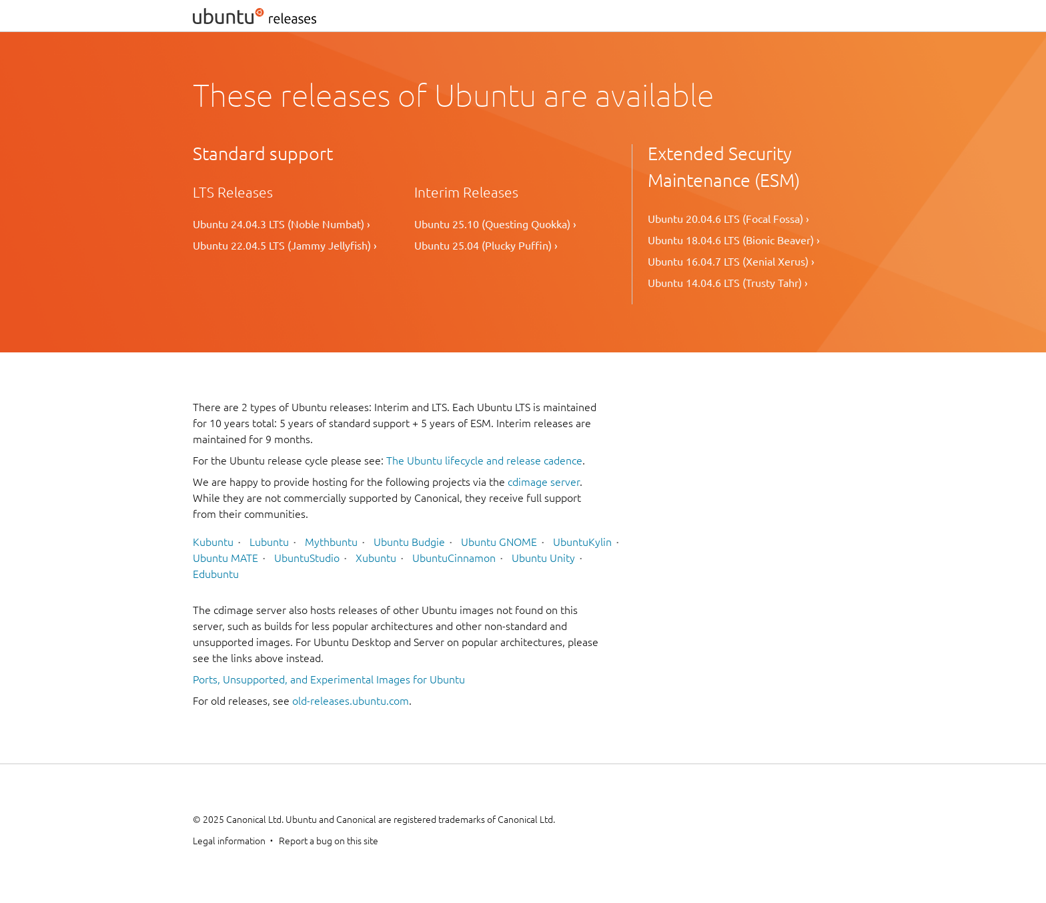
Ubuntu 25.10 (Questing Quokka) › (495, 224)
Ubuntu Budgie (409, 542)
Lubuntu (269, 542)
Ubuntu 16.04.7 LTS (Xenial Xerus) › (731, 262)
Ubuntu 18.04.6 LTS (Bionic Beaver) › (734, 240)
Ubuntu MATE (225, 558)
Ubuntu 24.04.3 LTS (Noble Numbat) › (281, 224)
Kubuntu (213, 542)
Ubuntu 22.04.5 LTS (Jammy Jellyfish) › (285, 246)
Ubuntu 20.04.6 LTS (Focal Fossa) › (728, 219)
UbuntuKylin (582, 542)
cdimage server (544, 482)
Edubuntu (216, 574)
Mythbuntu (331, 542)
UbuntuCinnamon (454, 558)
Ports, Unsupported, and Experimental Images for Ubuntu (329, 679)
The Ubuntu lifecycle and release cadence (484, 461)
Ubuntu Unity (543, 558)
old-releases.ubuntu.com (350, 701)
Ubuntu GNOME (499, 542)
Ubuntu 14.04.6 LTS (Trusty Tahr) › (728, 283)
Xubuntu (376, 558)
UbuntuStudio (307, 558)
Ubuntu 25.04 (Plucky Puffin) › (486, 246)
